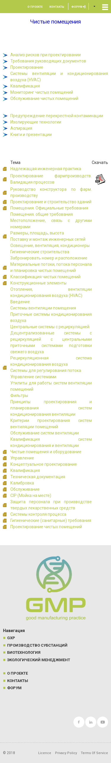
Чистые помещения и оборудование (45, 451)
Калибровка (22, 483)
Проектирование (26, 67)
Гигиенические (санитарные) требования (50, 520)
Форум (78, 6)
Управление (22, 458)
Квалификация (25, 86)
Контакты (56, 6)
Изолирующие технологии (35, 122)
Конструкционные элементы (38, 283)
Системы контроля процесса (38, 514)
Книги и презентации (31, 134)
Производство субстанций (37, 645)
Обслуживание (25, 489)
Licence (44, 753)
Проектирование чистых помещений (46, 526)
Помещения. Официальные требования (49, 208)
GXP (11, 638)
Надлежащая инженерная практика (45, 168)
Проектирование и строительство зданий (50, 201)
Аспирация (21, 128)
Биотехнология (24, 652)
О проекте (35, 6)
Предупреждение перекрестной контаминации (56, 115)
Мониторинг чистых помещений (41, 92)
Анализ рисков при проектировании (45, 54)
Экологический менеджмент (38, 660)
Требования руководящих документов (48, 61)
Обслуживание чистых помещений (44, 98)
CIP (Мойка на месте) (30, 495)
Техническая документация (37, 476)
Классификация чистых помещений (45, 276)
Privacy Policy (66, 753)
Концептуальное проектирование (43, 464)
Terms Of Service (94, 753)
